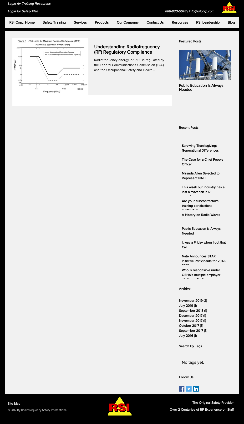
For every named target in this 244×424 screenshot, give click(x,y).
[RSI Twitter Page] (189, 389)
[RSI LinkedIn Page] (196, 389)
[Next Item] (224, 65)
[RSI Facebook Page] (181, 389)
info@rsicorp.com (201, 11)
